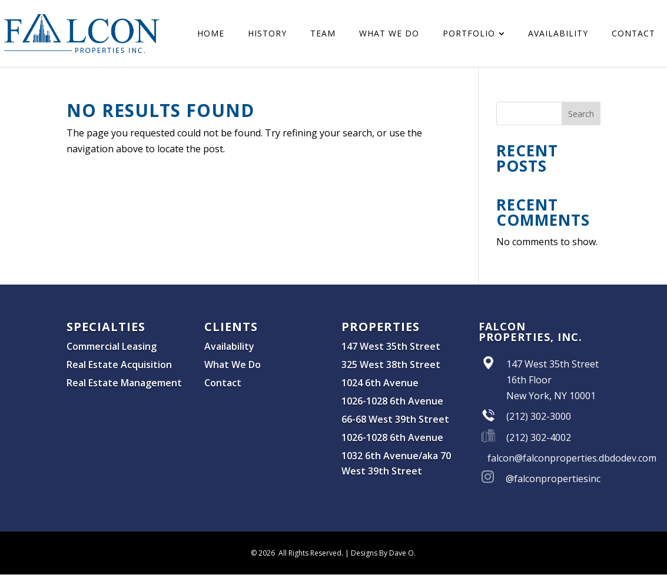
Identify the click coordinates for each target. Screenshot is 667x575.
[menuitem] (210, 33)
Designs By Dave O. (383, 553)
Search (581, 113)
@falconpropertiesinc (553, 478)
